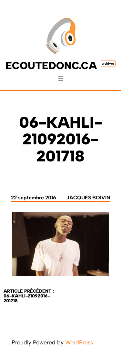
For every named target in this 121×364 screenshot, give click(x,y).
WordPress (79, 342)
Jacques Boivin (88, 198)
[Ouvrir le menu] (61, 79)
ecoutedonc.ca (51, 65)
